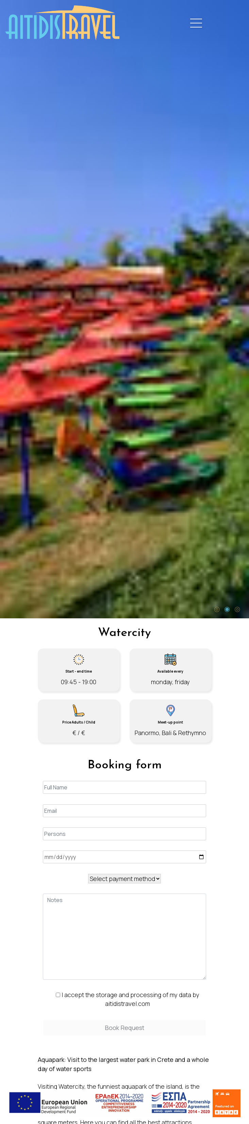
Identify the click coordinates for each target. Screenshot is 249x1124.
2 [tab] (226, 608)
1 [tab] (216, 608)
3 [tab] (237, 608)
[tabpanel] (124, 309)
